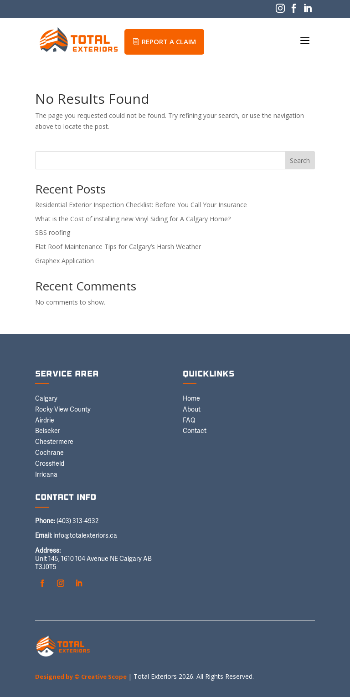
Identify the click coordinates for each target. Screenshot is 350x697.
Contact (194, 431)
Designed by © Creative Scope (81, 676)
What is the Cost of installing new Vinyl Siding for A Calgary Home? (133, 218)
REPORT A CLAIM (164, 41)
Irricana (46, 475)
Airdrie (44, 420)
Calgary (46, 399)
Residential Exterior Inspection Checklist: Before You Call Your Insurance (141, 204)
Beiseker (47, 431)
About (192, 410)
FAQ (189, 420)
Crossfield (49, 464)
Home (191, 399)
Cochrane (49, 453)
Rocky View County (63, 410)
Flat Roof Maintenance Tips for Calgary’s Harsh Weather (118, 246)
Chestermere (54, 442)
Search (300, 160)
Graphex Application (64, 260)
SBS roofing (52, 232)
